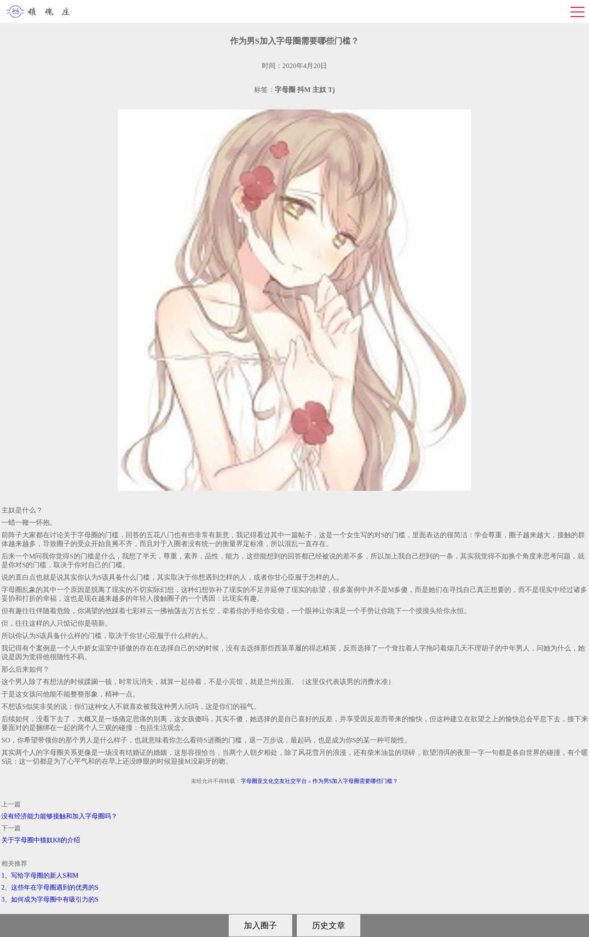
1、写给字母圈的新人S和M (39, 875)
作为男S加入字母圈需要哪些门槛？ (355, 781)
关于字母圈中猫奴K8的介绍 (40, 840)
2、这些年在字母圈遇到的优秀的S (49, 887)
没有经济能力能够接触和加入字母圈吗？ (59, 816)
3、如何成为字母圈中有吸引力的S (49, 899)
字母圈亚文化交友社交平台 (274, 781)
